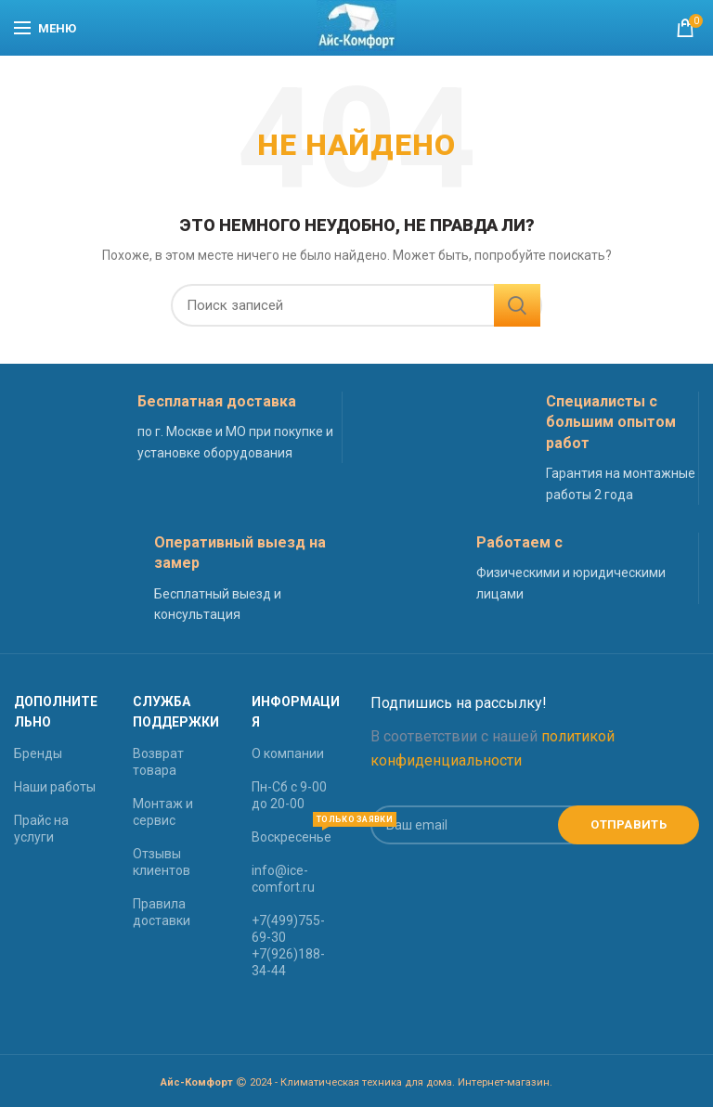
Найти (517, 305)
